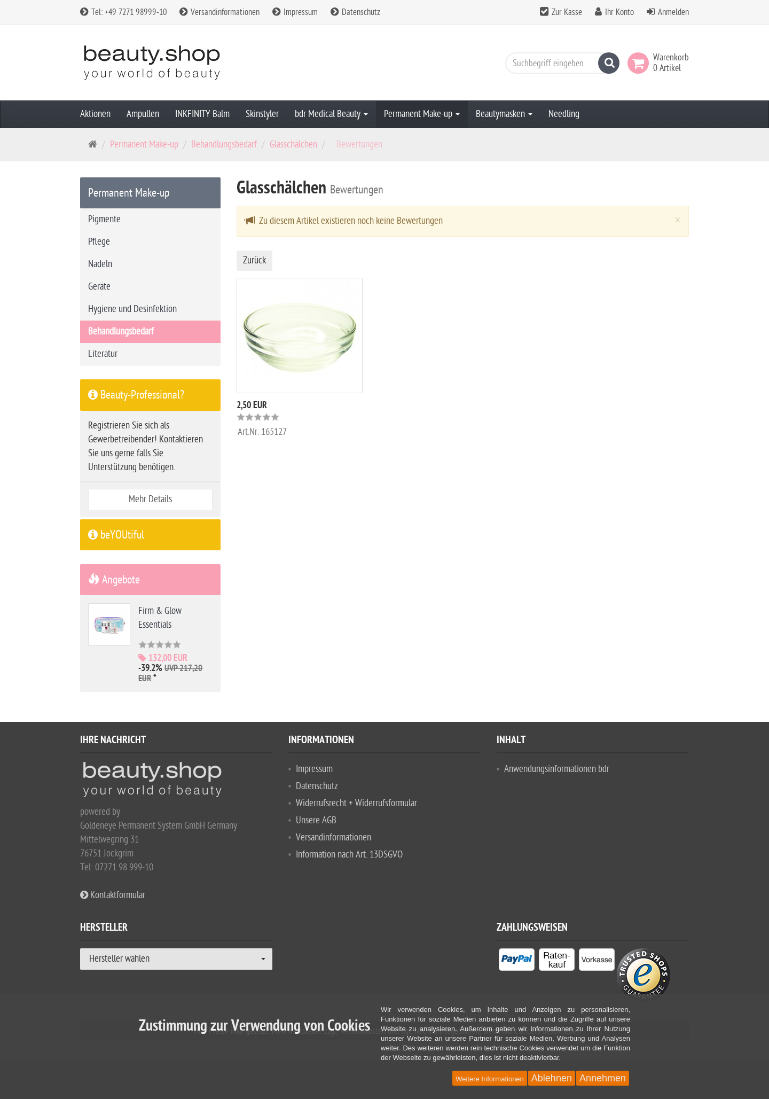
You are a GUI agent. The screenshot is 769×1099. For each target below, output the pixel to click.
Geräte (99, 286)
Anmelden (673, 12)
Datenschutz (355, 12)
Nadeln (100, 264)
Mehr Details (150, 499)
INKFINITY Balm (202, 114)
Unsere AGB (316, 820)
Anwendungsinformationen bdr (556, 769)
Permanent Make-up (422, 114)
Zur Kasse (567, 12)
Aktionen (95, 114)
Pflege (99, 241)
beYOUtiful (116, 534)
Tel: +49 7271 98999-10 (123, 12)
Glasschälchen (293, 144)
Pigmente (104, 219)
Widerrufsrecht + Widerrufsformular (356, 803)
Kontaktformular (112, 895)
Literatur (102, 354)
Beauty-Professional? (136, 394)
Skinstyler (262, 114)
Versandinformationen (219, 12)
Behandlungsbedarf (224, 144)
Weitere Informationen (490, 1079)
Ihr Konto (619, 12)
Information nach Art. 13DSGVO (349, 854)
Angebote (114, 579)
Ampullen (143, 114)
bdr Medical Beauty (331, 114)
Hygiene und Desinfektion (132, 309)
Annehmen (602, 1078)
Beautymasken (504, 114)
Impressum (295, 12)
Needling (563, 114)
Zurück (254, 260)
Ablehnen (551, 1078)
